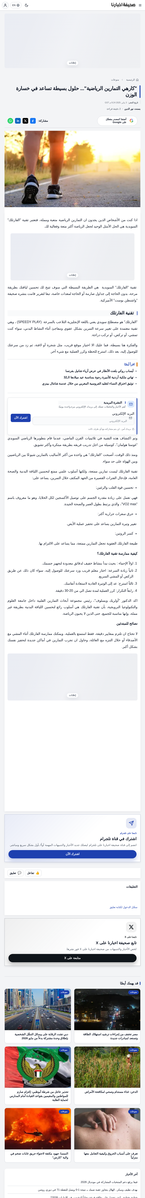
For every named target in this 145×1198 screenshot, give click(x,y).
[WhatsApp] (10, 121)
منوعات (115, 79)
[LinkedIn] (18, 121)
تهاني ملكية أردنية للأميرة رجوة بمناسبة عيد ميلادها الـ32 (98, 377)
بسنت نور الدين (132, 108)
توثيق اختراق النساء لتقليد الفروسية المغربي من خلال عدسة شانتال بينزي (87, 383)
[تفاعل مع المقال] (33, 873)
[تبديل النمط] (26, 5)
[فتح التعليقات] (16, 873)
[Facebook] (33, 121)
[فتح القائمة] (140, 5)
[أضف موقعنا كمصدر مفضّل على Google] (117, 121)
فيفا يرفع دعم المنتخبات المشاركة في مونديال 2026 (109, 1182)
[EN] (16, 5)
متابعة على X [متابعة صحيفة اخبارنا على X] (72, 958)
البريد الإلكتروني (123, 413)
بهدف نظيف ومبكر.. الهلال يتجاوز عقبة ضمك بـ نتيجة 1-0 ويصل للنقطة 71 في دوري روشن (87, 1189)
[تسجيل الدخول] (5, 5)
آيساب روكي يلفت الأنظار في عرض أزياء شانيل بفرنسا (99, 371)
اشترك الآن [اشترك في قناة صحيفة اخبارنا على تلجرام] (72, 854)
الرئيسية (130, 79)
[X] (25, 121)
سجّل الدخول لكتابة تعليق (123, 907)
